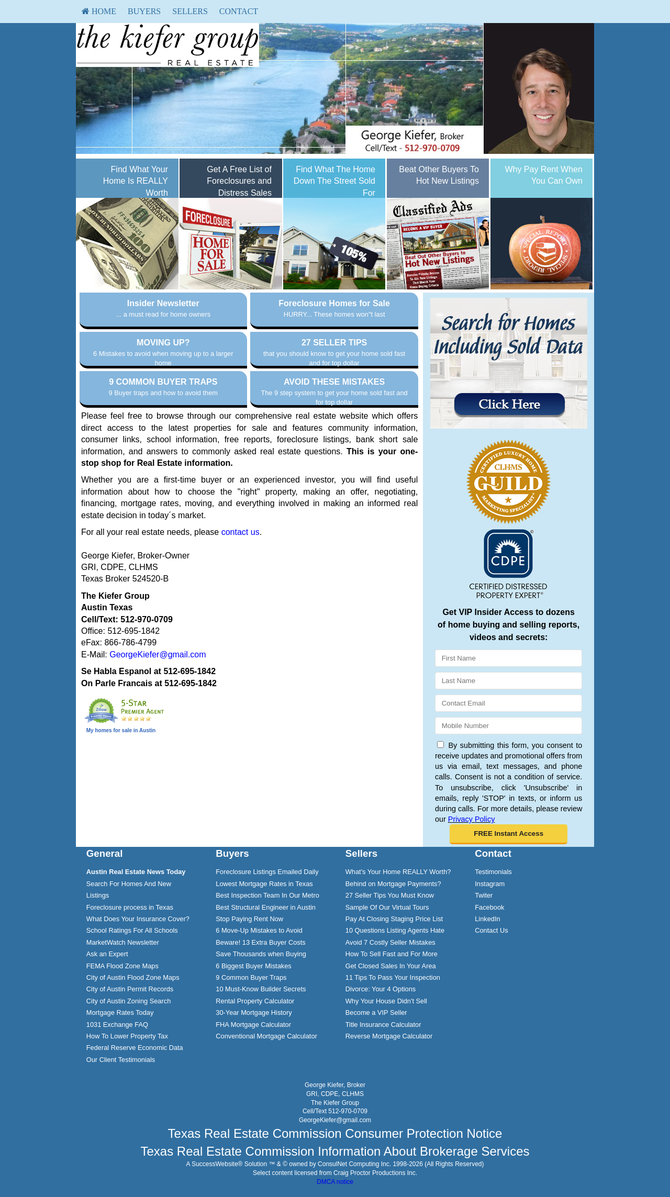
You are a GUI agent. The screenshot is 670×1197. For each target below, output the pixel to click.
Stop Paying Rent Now (249, 919)
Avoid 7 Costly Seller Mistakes (390, 942)
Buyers (144, 11)
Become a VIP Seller (376, 1012)
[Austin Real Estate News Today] (136, 872)
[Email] (508, 703)
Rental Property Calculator (255, 1001)
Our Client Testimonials (120, 1060)
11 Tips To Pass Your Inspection (392, 977)
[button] (508, 834)
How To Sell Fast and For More (391, 954)
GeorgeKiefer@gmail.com (157, 654)
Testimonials (493, 872)
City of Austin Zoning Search (128, 1001)
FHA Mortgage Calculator (253, 1024)
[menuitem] (99, 11)
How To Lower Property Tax (127, 1036)
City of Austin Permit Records (129, 989)
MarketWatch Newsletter (122, 942)
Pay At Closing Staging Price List (394, 919)
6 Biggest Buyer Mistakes (253, 966)
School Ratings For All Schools (132, 930)
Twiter (484, 895)
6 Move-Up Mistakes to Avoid (259, 930)
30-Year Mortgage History (254, 1012)
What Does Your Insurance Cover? (137, 919)
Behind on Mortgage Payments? (393, 884)
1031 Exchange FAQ (117, 1024)
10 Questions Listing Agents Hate (394, 930)
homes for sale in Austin (125, 730)
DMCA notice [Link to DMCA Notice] (335, 1181)
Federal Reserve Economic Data (134, 1047)
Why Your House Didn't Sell (386, 1001)
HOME (99, 11)
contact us (240, 532)
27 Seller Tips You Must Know (389, 895)
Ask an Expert (107, 954)
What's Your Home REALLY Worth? (398, 872)
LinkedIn (487, 919)
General (104, 853)
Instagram (490, 884)
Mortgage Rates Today (120, 1012)
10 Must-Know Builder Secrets (261, 989)
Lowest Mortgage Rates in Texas (264, 884)
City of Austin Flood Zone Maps (133, 977)
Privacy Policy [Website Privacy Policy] (471, 819)
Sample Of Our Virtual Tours (387, 907)
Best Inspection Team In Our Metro (267, 895)
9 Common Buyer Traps (251, 977)
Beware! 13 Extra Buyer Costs (260, 942)
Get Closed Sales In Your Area (390, 966)
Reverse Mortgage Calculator (388, 1036)
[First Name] (508, 658)
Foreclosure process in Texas (129, 907)
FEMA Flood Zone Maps (122, 966)
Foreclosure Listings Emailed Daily (267, 872)
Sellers (190, 11)
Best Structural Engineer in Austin (266, 907)
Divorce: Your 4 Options (380, 989)
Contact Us (491, 930)
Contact (238, 11)
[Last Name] (508, 680)
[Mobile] (508, 725)
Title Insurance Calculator (383, 1024)
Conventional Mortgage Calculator (266, 1036)
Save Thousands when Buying (261, 954)
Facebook (489, 907)
